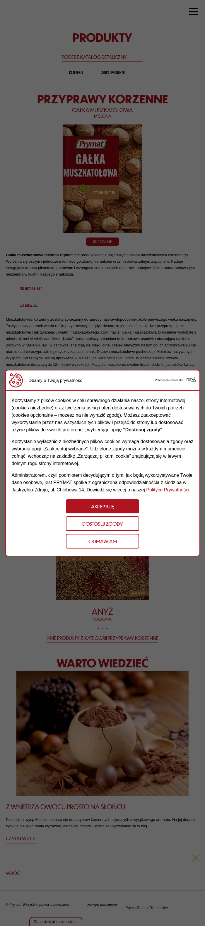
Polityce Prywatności (167, 489)
